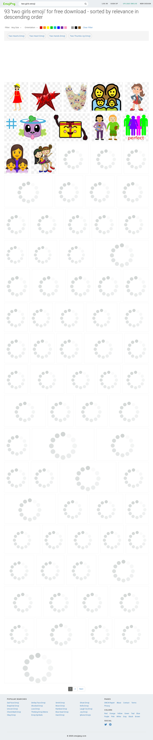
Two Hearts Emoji (16, 36)
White (119, 717)
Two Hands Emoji (57, 36)
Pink (112, 717)
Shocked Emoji (37, 706)
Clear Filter (88, 27)
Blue (138, 713)
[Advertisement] (76, 62)
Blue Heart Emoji (62, 712)
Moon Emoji (60, 706)
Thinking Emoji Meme (39, 712)
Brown (137, 717)
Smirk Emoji (60, 703)
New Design (145, 4)
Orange (112, 713)
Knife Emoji (84, 706)
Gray (125, 717)
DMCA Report (109, 703)
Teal (132, 713)
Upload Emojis (130, 4)
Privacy (107, 706)
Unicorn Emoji (12, 709)
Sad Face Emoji (13, 703)
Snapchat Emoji (13, 706)
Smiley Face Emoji (38, 703)
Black (131, 717)
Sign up (114, 4)
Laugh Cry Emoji (86, 709)
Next (81, 689)
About (119, 703)
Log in (105, 4)
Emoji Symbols (37, 715)
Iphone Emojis (85, 715)
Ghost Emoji (84, 703)
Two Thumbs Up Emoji (80, 36)
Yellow (119, 713)
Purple (106, 717)
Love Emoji (35, 709)
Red (105, 713)
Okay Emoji (11, 715)
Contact (126, 703)
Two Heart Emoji (36, 36)
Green (126, 713)
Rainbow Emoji (61, 709)
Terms (133, 703)
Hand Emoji (60, 715)
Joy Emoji (83, 712)
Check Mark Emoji (14, 712)
